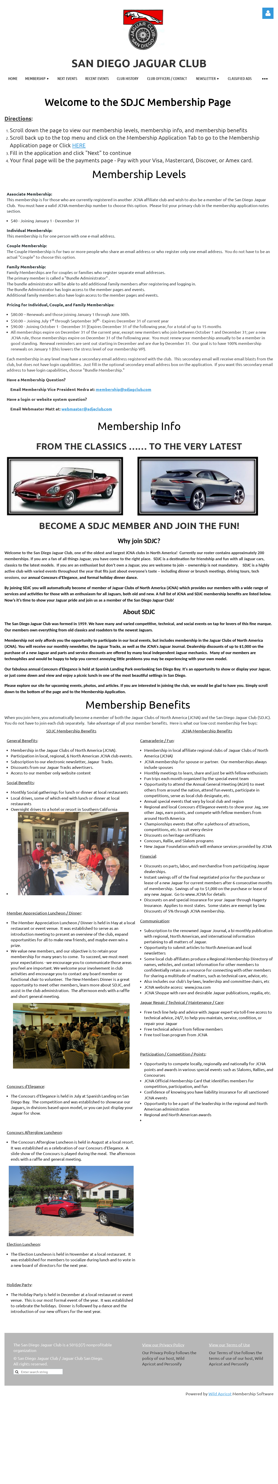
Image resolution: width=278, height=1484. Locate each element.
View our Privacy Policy (163, 1344)
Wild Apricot (220, 1393)
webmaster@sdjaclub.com (86, 408)
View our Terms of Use (229, 1344)
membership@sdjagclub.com (123, 389)
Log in (268, 13)
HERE (79, 145)
